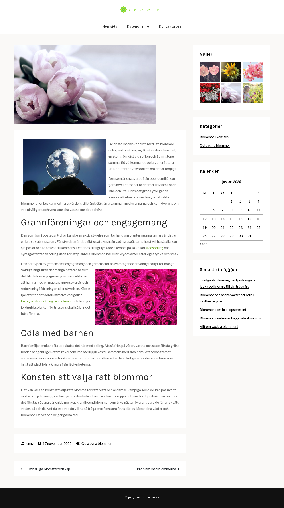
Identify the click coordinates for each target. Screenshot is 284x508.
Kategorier (136, 26)
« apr (203, 243)
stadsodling (155, 247)
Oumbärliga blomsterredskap (47, 469)
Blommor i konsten (214, 137)
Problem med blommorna (156, 469)
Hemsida (109, 26)
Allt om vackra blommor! (219, 326)
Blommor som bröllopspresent (223, 309)
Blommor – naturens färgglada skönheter (231, 318)
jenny (30, 443)
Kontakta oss (170, 26)
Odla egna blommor (96, 443)
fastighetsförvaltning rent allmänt (46, 301)
